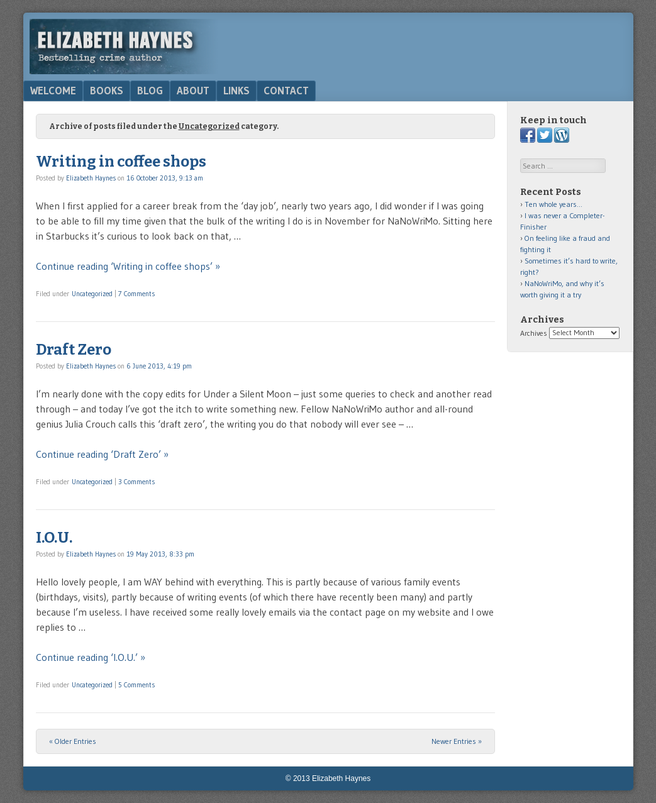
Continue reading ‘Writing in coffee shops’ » (128, 266)
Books (106, 90)
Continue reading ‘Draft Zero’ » (102, 454)
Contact (286, 90)
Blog (150, 90)
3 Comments (136, 481)
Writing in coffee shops (121, 161)
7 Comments (136, 293)
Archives (533, 332)
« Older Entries (72, 741)
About (193, 90)
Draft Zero (73, 349)
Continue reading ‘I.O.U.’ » (90, 657)
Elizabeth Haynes (91, 178)
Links (236, 90)
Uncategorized (92, 293)
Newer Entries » (456, 741)
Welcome (53, 90)
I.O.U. (54, 537)
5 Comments (136, 684)
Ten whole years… (553, 204)
